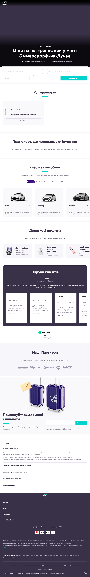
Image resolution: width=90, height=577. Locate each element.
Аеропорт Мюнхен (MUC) (24, 545)
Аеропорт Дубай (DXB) (64, 540)
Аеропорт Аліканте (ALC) (77, 540)
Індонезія (77, 555)
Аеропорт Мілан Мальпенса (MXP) (40, 545)
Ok (86, 574)
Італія (31, 555)
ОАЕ (24, 555)
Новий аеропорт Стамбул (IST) (50, 540)
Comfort (39, 182)
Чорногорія (59, 555)
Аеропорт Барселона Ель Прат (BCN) (30, 543)
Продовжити (73, 78)
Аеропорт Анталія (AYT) (36, 540)
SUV (61, 182)
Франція (41, 555)
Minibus (55, 182)
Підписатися (81, 423)
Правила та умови (47, 569)
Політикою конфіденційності (66, 429)
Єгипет (45, 555)
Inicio (40, 46)
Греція (50, 555)
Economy (30, 182)
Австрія (48, 46)
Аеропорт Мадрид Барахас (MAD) (11, 543)
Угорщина (71, 555)
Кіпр (54, 555)
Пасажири (35, 75)
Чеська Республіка (7, 557)
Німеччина (65, 555)
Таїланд (36, 555)
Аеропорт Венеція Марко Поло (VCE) (59, 545)
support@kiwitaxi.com (36, 527)
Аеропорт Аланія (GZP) (23, 540)
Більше (4, 547)
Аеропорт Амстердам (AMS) (10, 545)
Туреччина (18, 555)
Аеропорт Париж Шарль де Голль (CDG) (50, 543)
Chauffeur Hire (11, 520)
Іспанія (27, 555)
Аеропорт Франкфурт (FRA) (67, 543)
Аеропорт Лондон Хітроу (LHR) (76, 545)
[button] (45, 71)
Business (47, 182)
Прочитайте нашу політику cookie (55, 573)
